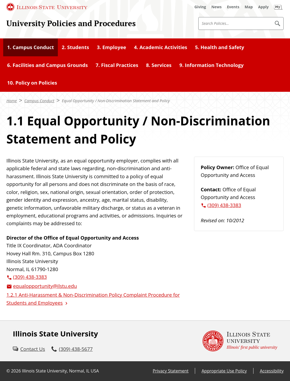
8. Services (158, 65)
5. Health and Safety (219, 47)
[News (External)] (216, 7)
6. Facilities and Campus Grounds (47, 65)
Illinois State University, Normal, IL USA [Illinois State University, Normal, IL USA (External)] (60, 371)
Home (11, 100)
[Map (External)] (249, 7)
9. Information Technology (211, 65)
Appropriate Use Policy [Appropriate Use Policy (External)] (224, 371)
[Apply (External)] (263, 7)
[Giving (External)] (200, 7)
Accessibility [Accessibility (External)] (272, 371)
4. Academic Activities (160, 47)
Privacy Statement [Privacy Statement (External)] (170, 371)
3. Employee (111, 47)
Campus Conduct (39, 100)
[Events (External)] (233, 7)
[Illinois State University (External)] (46, 7)
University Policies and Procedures (71, 23)
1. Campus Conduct (30, 47)
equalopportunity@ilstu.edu (45, 286)
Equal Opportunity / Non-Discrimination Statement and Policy (116, 100)
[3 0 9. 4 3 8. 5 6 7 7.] (72, 349)
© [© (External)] (8, 371)
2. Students (75, 47)
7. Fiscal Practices (117, 65)
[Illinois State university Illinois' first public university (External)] (240, 341)
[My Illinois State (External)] (278, 7)
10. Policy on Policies (32, 82)
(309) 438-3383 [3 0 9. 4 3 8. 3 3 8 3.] (30, 276)
